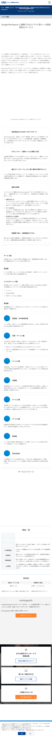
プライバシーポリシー (20, 728)
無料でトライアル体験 (26, 618)
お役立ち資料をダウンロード (26, 600)
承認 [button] (22, 733)
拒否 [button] (30, 733)
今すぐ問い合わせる (26, 636)
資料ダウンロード (26, 546)
